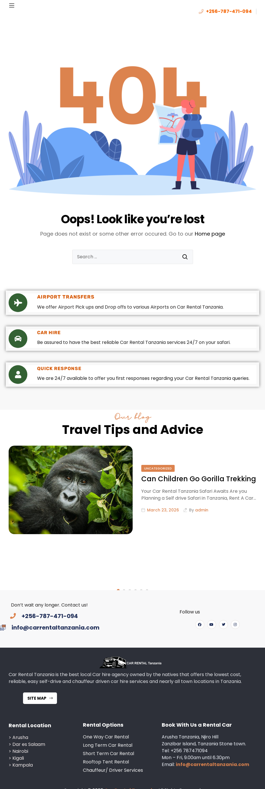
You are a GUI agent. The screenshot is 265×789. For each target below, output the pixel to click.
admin (201, 510)
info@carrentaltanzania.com (212, 733)
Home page (210, 233)
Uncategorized (158, 468)
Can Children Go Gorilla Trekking (198, 479)
